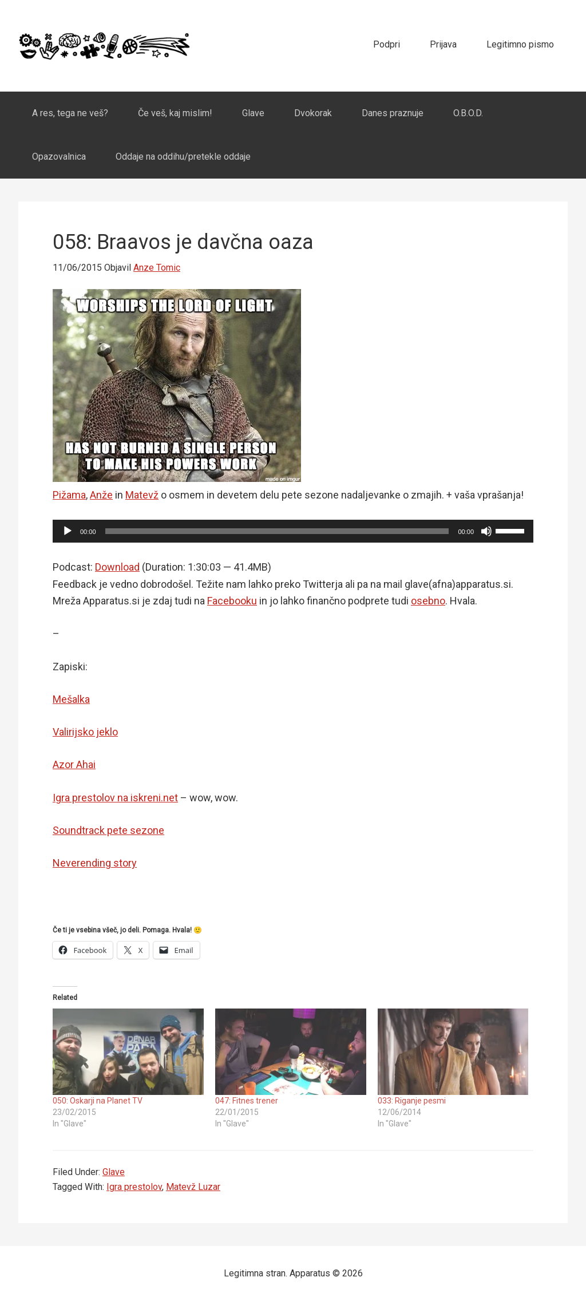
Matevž (142, 495)
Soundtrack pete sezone (108, 830)
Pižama (69, 495)
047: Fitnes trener (246, 1100)
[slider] (277, 531)
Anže (101, 495)
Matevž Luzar (193, 1186)
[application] (293, 531)
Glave (113, 1171)
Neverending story (95, 863)
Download (117, 567)
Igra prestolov (134, 1186)
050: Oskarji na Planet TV (97, 1100)
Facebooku (232, 601)
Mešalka (71, 699)
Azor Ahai (74, 764)
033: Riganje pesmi (412, 1100)
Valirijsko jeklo (85, 732)
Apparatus (104, 46)
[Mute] (486, 531)
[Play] (67, 531)
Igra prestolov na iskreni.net (115, 798)
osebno (428, 601)
